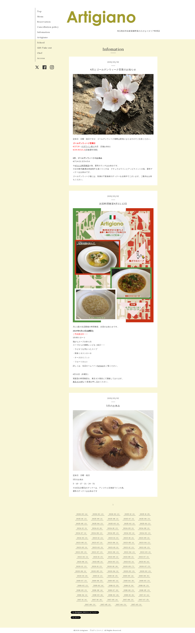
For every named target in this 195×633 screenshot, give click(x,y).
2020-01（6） (83, 576)
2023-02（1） (98, 547)
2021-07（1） (144, 557)
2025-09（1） (97, 519)
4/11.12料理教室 (82, 165)
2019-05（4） (113, 581)
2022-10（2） (145, 547)
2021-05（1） (98, 562)
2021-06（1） (82, 562)
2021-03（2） (113, 562)
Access (41, 58)
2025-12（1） (130, 514)
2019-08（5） (144, 576)
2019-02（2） (83, 585)
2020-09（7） (129, 566)
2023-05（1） (129, 542)
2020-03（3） (130, 571)
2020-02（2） (146, 571)
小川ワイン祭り (88, 146)
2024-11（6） (97, 528)
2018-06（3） (129, 590)
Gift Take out (44, 47)
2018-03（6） (98, 595)
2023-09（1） (144, 538)
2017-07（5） (144, 600)
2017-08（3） (128, 600)
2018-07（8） (113, 590)
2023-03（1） (82, 547)
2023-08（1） (82, 542)
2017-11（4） (82, 600)
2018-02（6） (114, 595)
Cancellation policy (48, 27)
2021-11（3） (98, 557)
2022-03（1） (146, 552)
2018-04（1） (82, 595)
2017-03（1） (136, 604)
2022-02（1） (83, 557)
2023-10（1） (129, 538)
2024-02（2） (145, 533)
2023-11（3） (113, 538)
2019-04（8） (129, 581)
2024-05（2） (114, 533)
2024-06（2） (97, 533)
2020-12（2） (82, 566)
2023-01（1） (113, 547)
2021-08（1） (129, 557)
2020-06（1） (81, 571)
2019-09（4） (129, 576)
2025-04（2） (98, 523)
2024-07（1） (81, 533)
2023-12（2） (98, 538)
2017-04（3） (121, 604)
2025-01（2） (145, 523)
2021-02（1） (129, 562)
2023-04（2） (145, 542)
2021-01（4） (144, 562)
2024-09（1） (129, 528)
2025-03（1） (114, 523)
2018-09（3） (82, 590)
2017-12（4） (144, 595)
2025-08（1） (113, 519)
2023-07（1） (97, 542)
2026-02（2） (98, 514)
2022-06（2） (114, 552)
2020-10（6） (113, 566)
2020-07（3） (145, 566)
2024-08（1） (144, 528)
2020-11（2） (97, 566)
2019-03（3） (145, 581)
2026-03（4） (82, 514)
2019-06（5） (98, 581)
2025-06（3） (145, 519)
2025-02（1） (130, 523)
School (41, 42)
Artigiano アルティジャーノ (91, 630)
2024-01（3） (82, 538)
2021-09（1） (113, 557)
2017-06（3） (90, 604)
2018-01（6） (129, 595)
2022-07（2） (98, 552)
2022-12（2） (129, 547)
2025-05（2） (82, 523)
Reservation (44, 21)
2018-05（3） (145, 590)
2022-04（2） (130, 552)
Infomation (43, 32)
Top (39, 11)
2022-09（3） (82, 552)
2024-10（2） (113, 528)
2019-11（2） (98, 576)
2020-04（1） (113, 571)
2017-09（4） (113, 600)
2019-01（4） (98, 585)
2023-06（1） (113, 542)
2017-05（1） (106, 604)
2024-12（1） (82, 528)
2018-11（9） (129, 585)
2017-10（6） (97, 600)
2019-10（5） (113, 576)
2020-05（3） (97, 571)
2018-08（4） (98, 590)
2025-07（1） (129, 519)
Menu (40, 16)
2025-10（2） (82, 519)
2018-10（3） (144, 585)
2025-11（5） (145, 514)
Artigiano (42, 37)
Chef (39, 53)
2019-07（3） (82, 581)
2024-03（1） (129, 533)
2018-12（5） (114, 585)
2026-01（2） (114, 514)
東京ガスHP (78, 382)
